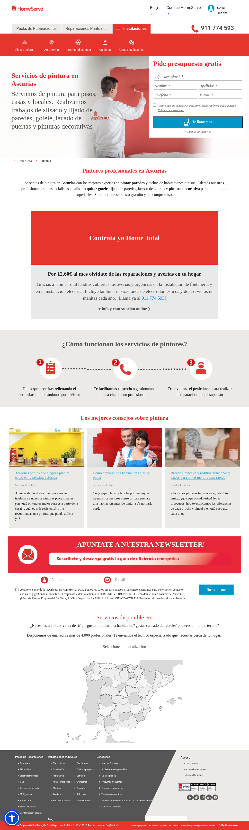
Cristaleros (80, 782)
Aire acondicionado (28, 788)
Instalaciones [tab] (135, 28)
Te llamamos (198, 122)
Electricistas (57, 763)
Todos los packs (26, 806)
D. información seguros (30, 813)
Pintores (45, 161)
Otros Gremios (82, 800)
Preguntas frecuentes (110, 782)
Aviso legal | (136, 826)
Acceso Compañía (193, 775)
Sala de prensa (107, 776)
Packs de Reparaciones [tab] (36, 28)
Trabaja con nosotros (110, 794)
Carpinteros (81, 763)
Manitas (55, 788)
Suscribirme (216, 589)
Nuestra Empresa (108, 763)
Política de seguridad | (189, 826)
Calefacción (57, 769)
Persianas (56, 794)
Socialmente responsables (113, 769)
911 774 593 (217, 28)
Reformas (80, 794)
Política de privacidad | (152, 826)
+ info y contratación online (124, 308)
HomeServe (26, 161)
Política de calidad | (208, 826)
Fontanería (23, 763)
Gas (20, 782)
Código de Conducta (110, 806)
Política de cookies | (171, 826)
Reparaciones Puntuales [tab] (86, 28)
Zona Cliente (190, 763)
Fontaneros (57, 776)
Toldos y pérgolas (84, 769)
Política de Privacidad (171, 110)
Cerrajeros (80, 776)
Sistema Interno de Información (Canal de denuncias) (127, 800)
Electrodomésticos (27, 776)
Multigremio (24, 794)
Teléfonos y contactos (111, 788)
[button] (12, 818)
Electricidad (24, 769)
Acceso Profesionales (194, 769)
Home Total (24, 800)
